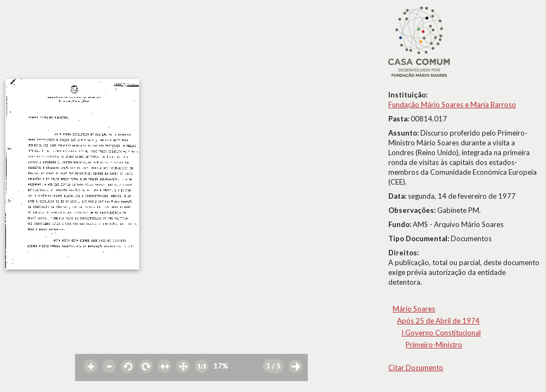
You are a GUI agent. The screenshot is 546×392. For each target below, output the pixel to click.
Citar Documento (415, 367)
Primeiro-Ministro (434, 344)
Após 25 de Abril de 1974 (438, 320)
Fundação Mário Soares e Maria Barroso (452, 104)
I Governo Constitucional (441, 332)
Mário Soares (414, 308)
